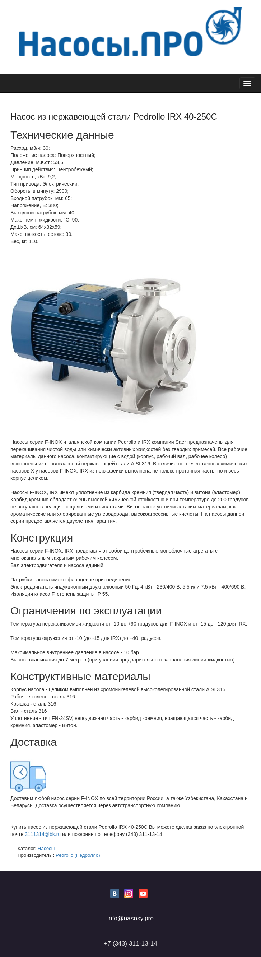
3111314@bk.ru (43, 834)
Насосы (46, 848)
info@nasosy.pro (130, 918)
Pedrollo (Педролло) (78, 855)
